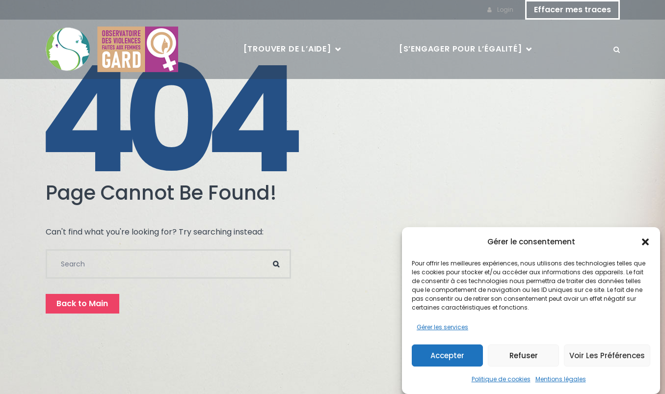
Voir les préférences (607, 355)
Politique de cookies (501, 379)
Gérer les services (442, 327)
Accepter (447, 355)
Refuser (523, 355)
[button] (645, 242)
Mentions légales (560, 379)
